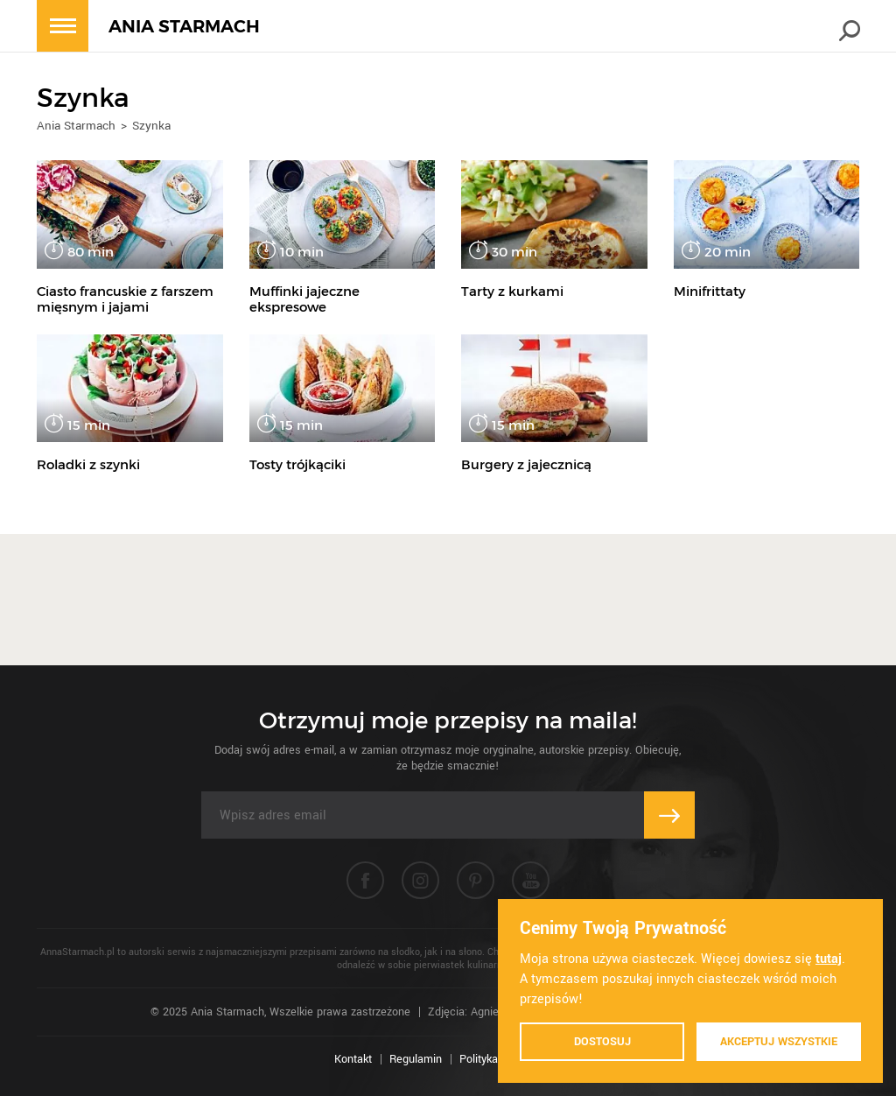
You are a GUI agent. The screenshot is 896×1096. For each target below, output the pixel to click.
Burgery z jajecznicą (526, 464)
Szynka (151, 125)
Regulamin (415, 1059)
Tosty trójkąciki (297, 464)
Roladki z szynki (88, 464)
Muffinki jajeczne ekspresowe (304, 299)
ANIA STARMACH (184, 27)
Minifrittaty (710, 291)
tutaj (829, 959)
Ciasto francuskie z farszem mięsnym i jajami (125, 299)
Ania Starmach (76, 125)
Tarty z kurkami (512, 291)
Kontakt (353, 1059)
